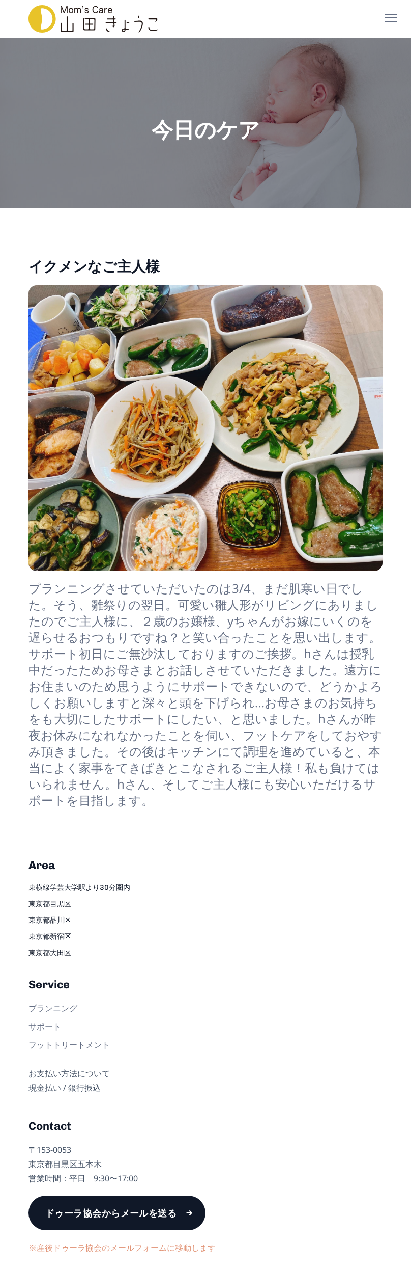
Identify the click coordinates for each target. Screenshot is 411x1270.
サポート (44, 1026)
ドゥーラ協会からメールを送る (111, 1213)
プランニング (52, 1008)
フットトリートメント (69, 1044)
